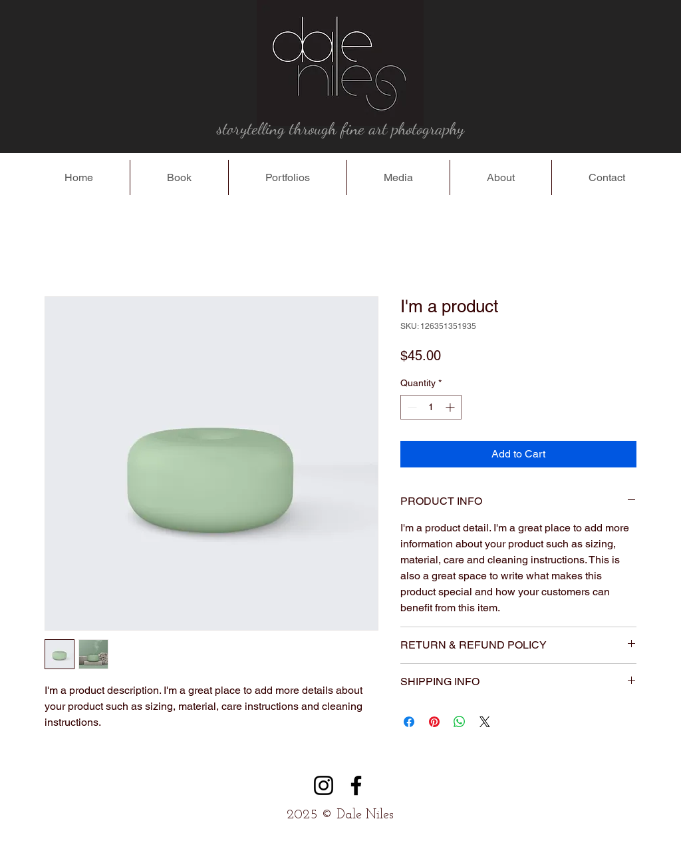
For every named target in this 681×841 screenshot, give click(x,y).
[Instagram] (324, 785)
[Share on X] (485, 722)
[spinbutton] (431, 407)
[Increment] (451, 407)
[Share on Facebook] (409, 722)
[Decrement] (410, 407)
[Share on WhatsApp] (460, 722)
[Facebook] (356, 785)
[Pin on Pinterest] (434, 722)
